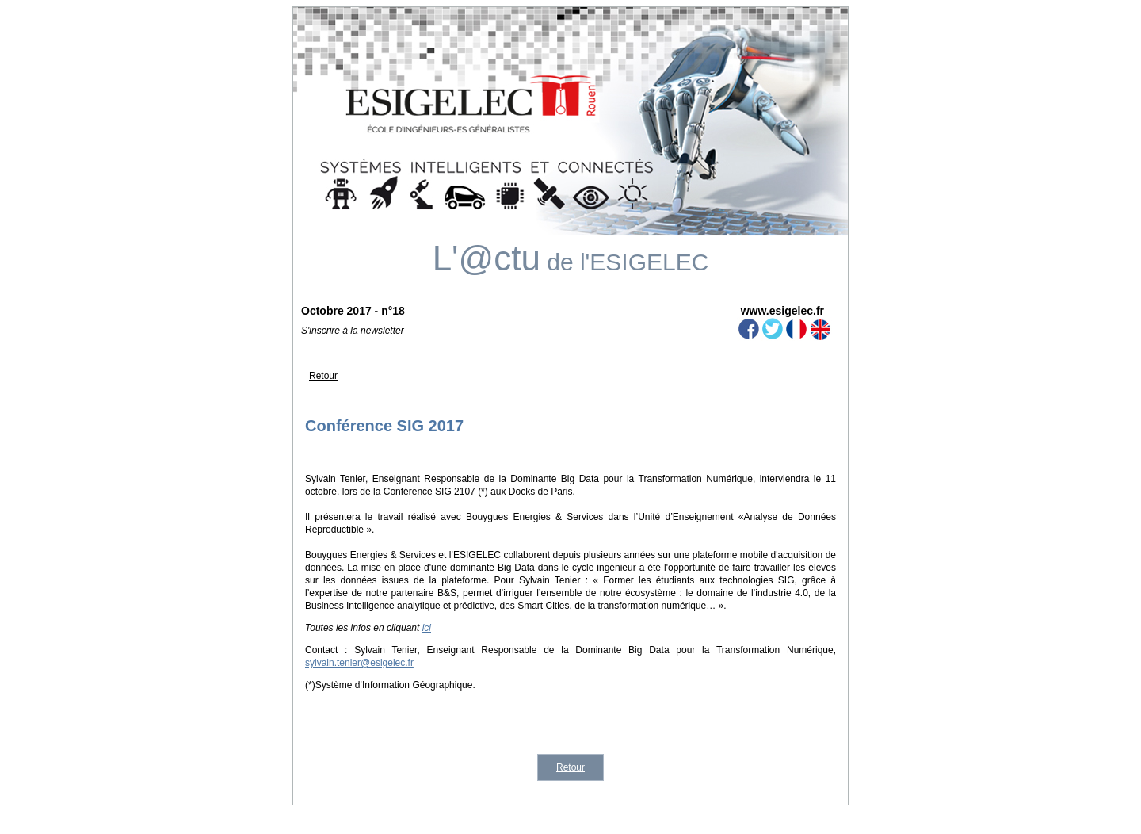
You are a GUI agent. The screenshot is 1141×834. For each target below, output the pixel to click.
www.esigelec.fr (782, 310)
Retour (323, 375)
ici (426, 627)
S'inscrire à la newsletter (352, 330)
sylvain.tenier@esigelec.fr (359, 662)
